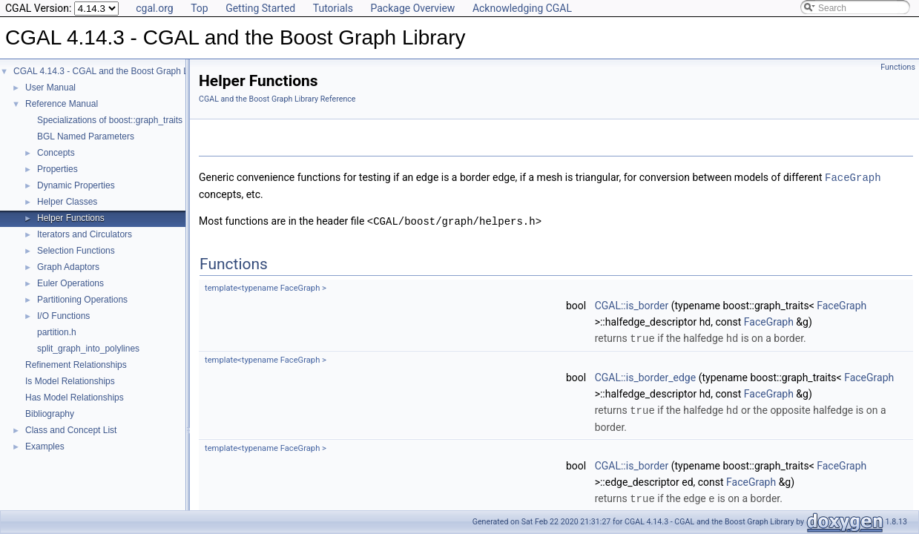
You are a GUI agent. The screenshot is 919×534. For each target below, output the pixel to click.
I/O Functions (63, 316)
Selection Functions (76, 250)
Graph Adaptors (68, 267)
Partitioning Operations (82, 299)
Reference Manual (61, 104)
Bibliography (49, 414)
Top (199, 8)
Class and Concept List (70, 430)
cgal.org (154, 8)
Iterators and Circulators (84, 234)
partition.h (56, 332)
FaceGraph (853, 177)
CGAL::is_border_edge (645, 375)
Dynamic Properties (76, 185)
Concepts (56, 153)
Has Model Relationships (74, 397)
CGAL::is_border (632, 304)
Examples (45, 446)
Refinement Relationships (76, 365)
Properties (57, 169)
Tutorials (333, 8)
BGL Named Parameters (85, 136)
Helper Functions (71, 218)
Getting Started (260, 8)
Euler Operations (70, 283)
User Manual (50, 87)
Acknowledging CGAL (522, 8)
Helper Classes (67, 202)
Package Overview (412, 8)
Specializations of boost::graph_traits (109, 120)
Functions (897, 67)
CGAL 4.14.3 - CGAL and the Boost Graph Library (112, 71)
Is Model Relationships (70, 381)
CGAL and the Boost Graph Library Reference (277, 99)
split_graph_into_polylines (88, 348)
